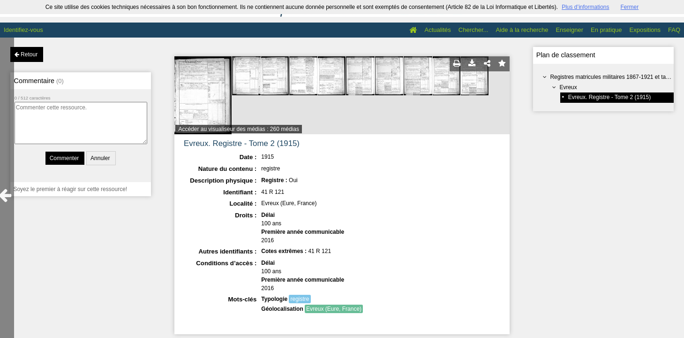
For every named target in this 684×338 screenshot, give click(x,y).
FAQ (674, 29)
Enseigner (569, 29)
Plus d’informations (585, 7)
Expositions (645, 29)
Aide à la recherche (522, 29)
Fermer (630, 7)
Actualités (437, 29)
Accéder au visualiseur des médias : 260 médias (238, 129)
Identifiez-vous (23, 29)
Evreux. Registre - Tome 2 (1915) (609, 97)
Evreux (568, 87)
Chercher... (474, 29)
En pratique (606, 29)
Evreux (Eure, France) (333, 309)
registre (299, 299)
